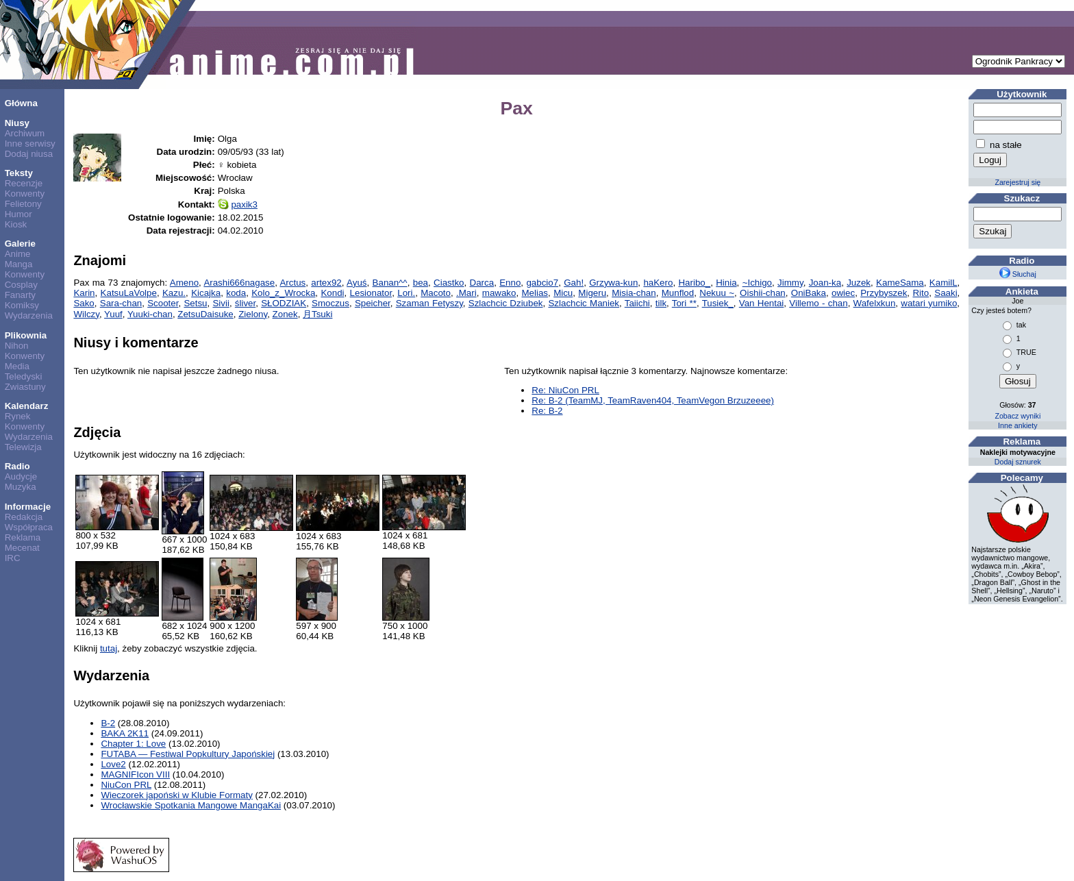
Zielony (252, 314)
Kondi (332, 293)
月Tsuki (317, 314)
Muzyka (20, 487)
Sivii (220, 303)
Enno (510, 282)
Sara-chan (121, 303)
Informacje (28, 506)
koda (236, 293)
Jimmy (790, 282)
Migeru (592, 293)
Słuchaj (1017, 274)
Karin (84, 293)
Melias (535, 293)
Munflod (678, 293)
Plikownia (26, 335)
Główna (21, 103)
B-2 (108, 723)
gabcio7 (542, 282)
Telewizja (23, 447)
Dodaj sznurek (1018, 462)
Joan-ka (825, 282)
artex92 (326, 282)
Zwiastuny (25, 387)
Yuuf (113, 314)
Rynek (18, 416)
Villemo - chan (818, 303)
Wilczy (86, 314)
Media (17, 366)
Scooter (162, 303)
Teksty (19, 173)
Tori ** (684, 303)
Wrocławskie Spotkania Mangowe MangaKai (191, 805)
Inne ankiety (1017, 425)
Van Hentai (761, 303)
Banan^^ (390, 282)
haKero (658, 282)
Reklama (23, 537)
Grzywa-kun (613, 282)
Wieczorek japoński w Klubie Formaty (176, 795)
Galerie (20, 243)
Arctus (292, 282)
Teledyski (23, 376)
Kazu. (174, 293)
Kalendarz (27, 406)
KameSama (900, 282)
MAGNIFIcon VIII (135, 774)
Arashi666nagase (239, 282)
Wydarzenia (29, 315)
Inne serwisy (30, 143)
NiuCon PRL (126, 785)
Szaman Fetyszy (429, 303)
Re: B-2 (547, 411)
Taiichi (637, 303)
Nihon (17, 345)
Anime (18, 254)
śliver (245, 303)
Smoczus (330, 303)
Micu (563, 293)
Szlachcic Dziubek (506, 303)
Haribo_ (694, 282)
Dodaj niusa (29, 154)
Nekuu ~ (716, 293)
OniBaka (808, 293)
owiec (843, 293)
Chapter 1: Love (133, 744)
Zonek (285, 314)
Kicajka (206, 293)
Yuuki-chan (150, 314)
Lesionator (371, 293)
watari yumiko (929, 303)
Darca (482, 282)
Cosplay (21, 285)
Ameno (184, 282)
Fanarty (20, 295)
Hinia (726, 282)
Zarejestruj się (1017, 182)
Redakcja (24, 517)
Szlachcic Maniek (583, 303)
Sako (83, 303)
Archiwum (25, 133)
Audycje (21, 476)
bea (420, 282)
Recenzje (24, 183)
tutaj (108, 648)
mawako (499, 293)
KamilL (943, 282)
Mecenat (22, 548)
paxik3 (244, 204)
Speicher (372, 303)
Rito (920, 293)
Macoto (436, 293)
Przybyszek (883, 293)
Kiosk (16, 224)
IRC (13, 558)
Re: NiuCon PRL (565, 390)
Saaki (945, 293)
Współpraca (29, 527)
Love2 (113, 764)
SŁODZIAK (283, 303)
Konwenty (25, 193)
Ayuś (356, 282)
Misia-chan (633, 293)
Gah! (574, 282)
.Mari (466, 293)
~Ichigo (757, 282)
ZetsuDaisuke (205, 314)
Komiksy (22, 305)
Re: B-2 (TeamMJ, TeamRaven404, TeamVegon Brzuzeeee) (653, 400)
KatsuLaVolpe (129, 293)
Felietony (23, 204)
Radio (17, 466)
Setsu (195, 303)
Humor (18, 214)
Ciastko (449, 282)
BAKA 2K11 (125, 733)
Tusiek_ (718, 303)
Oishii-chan (763, 293)
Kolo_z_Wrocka (283, 293)
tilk (660, 303)
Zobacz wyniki (1017, 416)
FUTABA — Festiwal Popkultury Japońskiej (188, 754)
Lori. (406, 293)
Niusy (17, 123)
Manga (19, 264)
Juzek (859, 282)
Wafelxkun (874, 303)
